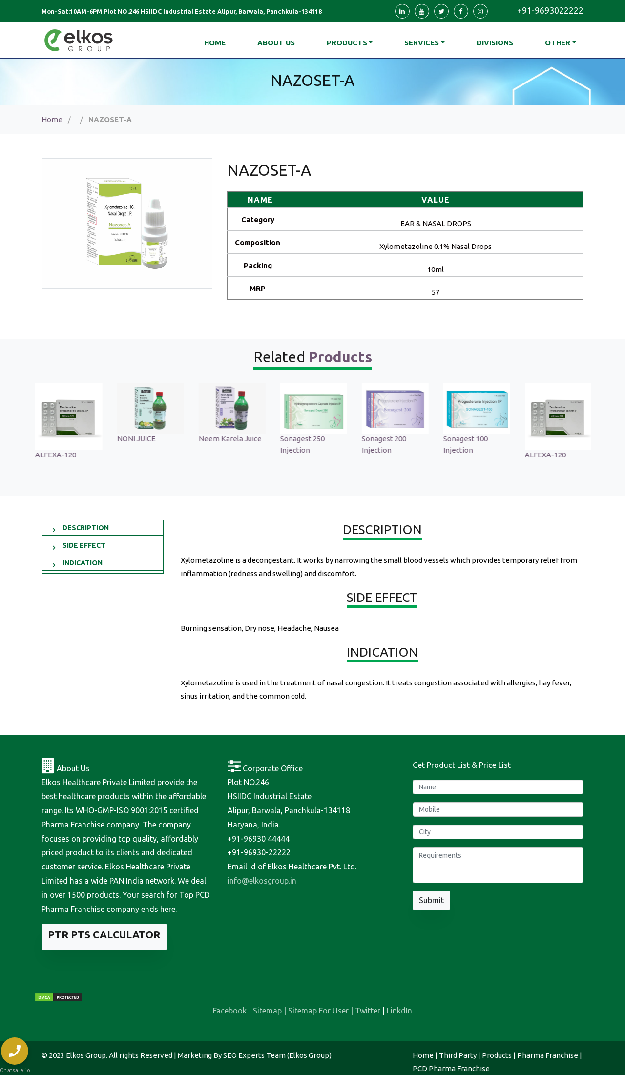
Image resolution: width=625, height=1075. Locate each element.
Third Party (458, 1055)
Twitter (367, 1010)
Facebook (230, 1010)
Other (557, 43)
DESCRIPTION (85, 528)
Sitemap (267, 1010)
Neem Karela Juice (310, 438)
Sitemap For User (318, 1010)
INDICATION (82, 563)
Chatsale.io (14, 1070)
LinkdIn (399, 1010)
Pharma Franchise (547, 1055)
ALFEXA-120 (136, 455)
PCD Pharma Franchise (451, 1068)
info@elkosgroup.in (262, 880)
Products (347, 43)
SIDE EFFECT (83, 545)
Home (52, 119)
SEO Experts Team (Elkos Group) (277, 1055)
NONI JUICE (217, 438)
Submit (431, 900)
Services (421, 43)
